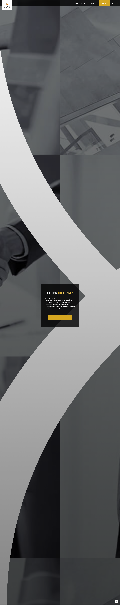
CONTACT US (104, 3)
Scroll (60, 600)
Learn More (59, 317)
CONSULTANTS (84, 3)
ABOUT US (93, 3)
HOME (76, 3)
